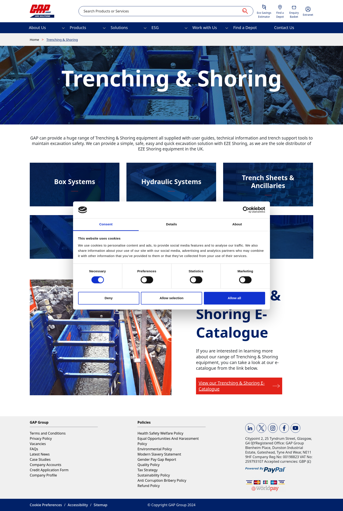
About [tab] (237, 224)
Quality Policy (148, 464)
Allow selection (171, 298)
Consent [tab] (106, 224)
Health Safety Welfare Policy (160, 433)
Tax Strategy (147, 470)
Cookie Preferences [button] (46, 504)
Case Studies (40, 459)
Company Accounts (45, 464)
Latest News (40, 454)
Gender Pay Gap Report (156, 459)
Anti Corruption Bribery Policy (161, 480)
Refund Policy (148, 485)
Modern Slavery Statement (159, 454)
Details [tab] (171, 224)
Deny (109, 298)
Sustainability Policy (153, 475)
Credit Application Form (49, 470)
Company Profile (43, 475)
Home (35, 39)
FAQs (34, 449)
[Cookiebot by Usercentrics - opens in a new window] (246, 210)
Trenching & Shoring (62, 39)
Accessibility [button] (78, 504)
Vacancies (38, 443)
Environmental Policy (154, 449)
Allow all (234, 298)
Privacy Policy (41, 438)
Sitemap (100, 504)
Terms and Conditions (48, 433)
